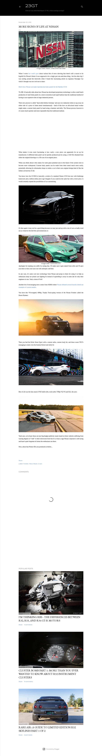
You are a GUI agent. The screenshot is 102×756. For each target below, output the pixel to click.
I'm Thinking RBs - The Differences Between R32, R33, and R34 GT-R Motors (49, 618)
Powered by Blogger (51, 749)
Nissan (35, 464)
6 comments (28, 735)
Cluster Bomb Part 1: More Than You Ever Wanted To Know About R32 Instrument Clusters (48, 674)
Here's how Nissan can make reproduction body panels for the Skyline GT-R (43, 87)
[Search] (82, 6)
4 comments (28, 624)
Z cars (40, 464)
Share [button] (20, 460)
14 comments (28, 681)
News (31, 464)
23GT (31, 6)
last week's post (33, 73)
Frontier (26, 464)
